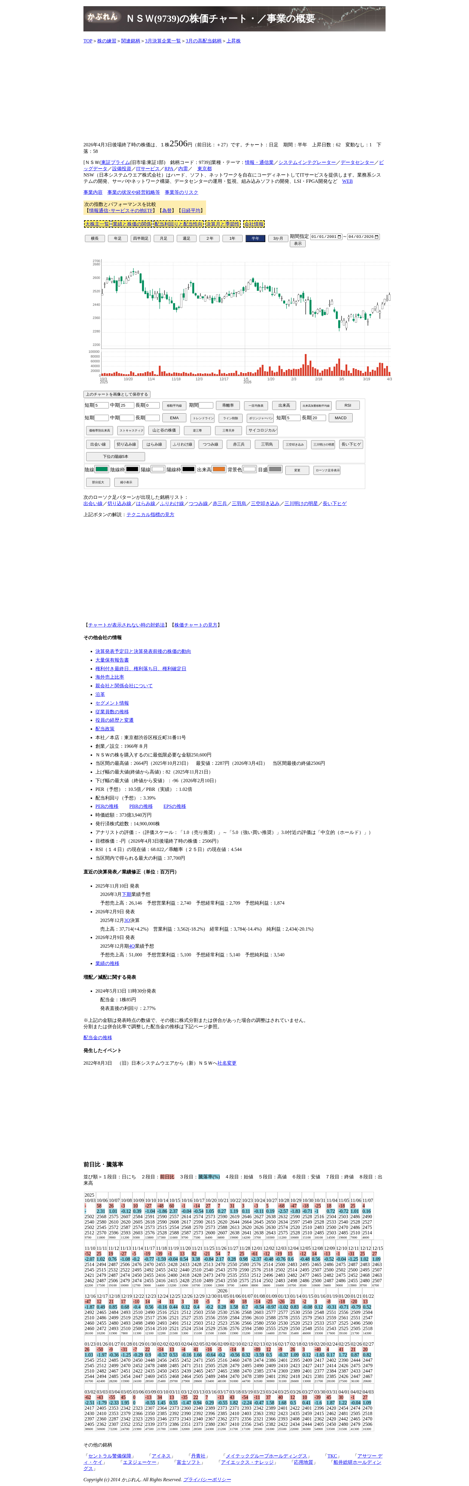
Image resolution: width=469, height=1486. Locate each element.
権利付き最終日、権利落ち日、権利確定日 (140, 669)
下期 (126, 894)
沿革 (100, 695)
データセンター (357, 162)
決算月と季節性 (223, 224)
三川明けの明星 (301, 503)
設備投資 (121, 168)
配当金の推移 (97, 1038)
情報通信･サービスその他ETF (121, 210)
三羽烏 (239, 503)
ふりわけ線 (172, 503)
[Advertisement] (234, 91)
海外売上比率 (109, 677)
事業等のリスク (181, 192)
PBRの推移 (141, 806)
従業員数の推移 (112, 712)
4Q (132, 946)
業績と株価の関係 (132, 224)
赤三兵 (220, 503)
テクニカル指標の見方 (150, 514)
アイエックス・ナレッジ (247, 1462)
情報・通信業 (259, 162)
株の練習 (106, 40)
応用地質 (303, 1462)
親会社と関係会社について (124, 686)
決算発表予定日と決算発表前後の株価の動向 (143, 651)
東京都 (204, 168)
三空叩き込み (265, 503)
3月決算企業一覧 (163, 40)
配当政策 (105, 729)
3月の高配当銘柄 (204, 40)
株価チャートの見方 (195, 625)
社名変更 (227, 1063)
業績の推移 (107, 964)
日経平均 (190, 210)
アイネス (161, 1456)
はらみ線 (145, 503)
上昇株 (233, 40)
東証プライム (115, 162)
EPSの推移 (175, 806)
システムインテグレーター (307, 162)
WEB (347, 181)
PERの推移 (106, 806)
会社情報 (254, 224)
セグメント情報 (112, 703)
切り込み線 (119, 503)
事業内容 (93, 192)
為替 (167, 210)
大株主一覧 (97, 224)
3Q (127, 920)
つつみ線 (198, 503)
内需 (183, 168)
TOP (87, 40)
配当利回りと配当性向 (178, 224)
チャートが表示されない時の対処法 (126, 625)
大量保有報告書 (112, 660)
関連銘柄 (130, 40)
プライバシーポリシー (207, 1480)
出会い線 (93, 503)
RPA (169, 168)
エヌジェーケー (139, 1462)
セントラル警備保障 (109, 1456)
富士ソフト (189, 1462)
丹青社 (198, 1456)
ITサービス (148, 168)
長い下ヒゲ (335, 503)
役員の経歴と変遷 (114, 720)
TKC (332, 1456)
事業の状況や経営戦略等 (133, 192)
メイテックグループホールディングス (266, 1456)
